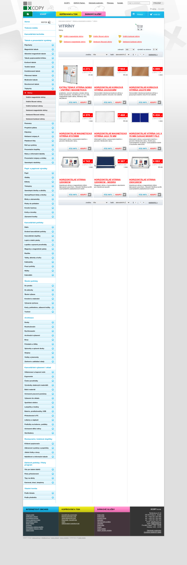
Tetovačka (100, 523)
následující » (153, 54)
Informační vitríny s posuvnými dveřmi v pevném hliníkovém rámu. (73, 140)
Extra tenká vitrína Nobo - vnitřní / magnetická (75, 88)
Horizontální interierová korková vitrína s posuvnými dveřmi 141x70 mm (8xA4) (143, 94)
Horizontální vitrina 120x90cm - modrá (107, 180)
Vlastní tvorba (30, 530)
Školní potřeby (30, 523)
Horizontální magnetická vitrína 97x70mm (75, 134)
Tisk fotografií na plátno (104, 521)
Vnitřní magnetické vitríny (73, 36)
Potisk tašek (100, 525)
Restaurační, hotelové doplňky (34, 527)
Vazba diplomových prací (69, 518)
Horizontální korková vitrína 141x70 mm (143, 88)
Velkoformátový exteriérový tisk (70, 523)
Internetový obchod (65, 21)
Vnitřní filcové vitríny (101, 36)
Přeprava (110, 3)
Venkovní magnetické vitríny (75, 42)
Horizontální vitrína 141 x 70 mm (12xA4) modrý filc (145, 134)
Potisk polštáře (101, 528)
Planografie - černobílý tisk (69, 520)
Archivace (29, 525)
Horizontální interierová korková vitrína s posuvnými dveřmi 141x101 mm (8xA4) (108, 94)
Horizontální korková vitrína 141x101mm (108, 88)
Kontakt (120, 3)
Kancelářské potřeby (32, 521)
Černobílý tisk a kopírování (69, 515)
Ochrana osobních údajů (152, 532)
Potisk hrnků (100, 516)
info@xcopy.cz (156, 522)
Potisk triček (100, 515)
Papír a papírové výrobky (33, 520)
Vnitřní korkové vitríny (131, 36)
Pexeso (99, 527)
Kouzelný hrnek (101, 518)
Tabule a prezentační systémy (81, 21)
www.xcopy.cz (156, 523)
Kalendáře (100, 520)
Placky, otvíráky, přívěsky (104, 530)
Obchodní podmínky (154, 530)
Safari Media (82, 538)
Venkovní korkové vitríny (132, 42)
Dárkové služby (106, 509)
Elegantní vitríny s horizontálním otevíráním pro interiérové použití (109, 186)
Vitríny (95, 21)
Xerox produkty (64, 538)
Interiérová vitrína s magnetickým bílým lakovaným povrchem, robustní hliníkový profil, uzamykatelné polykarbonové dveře (75, 187)
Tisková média (30, 515)
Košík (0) (157, 14)
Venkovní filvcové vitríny (102, 42)
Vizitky (63, 521)
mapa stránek (55, 538)
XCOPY (67, 3)
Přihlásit (140, 14)
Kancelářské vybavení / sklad (34, 528)
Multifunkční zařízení (32, 516)
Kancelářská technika (32, 518)
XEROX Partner (79, 3)
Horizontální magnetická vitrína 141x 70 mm (110, 134)
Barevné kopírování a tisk (69, 516)
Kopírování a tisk (71, 509)
